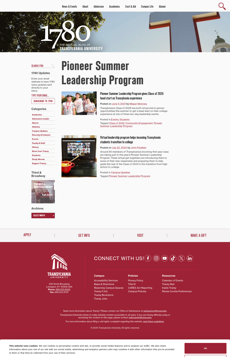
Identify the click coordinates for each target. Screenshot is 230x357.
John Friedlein (138, 147)
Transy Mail (168, 284)
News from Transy (40, 151)
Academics (114, 7)
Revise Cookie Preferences (177, 291)
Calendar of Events (172, 280)
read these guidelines (153, 321)
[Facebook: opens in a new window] (148, 258)
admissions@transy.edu (154, 311)
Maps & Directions (104, 284)
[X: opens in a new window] (181, 258)
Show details (14, 351)
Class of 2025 (116, 123)
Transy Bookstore (103, 295)
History (35, 147)
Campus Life (147, 7)
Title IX (132, 284)
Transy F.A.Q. (101, 291)
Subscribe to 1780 (43, 101)
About (85, 7)
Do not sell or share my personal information (205, 344)
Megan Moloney (138, 103)
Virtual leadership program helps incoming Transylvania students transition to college (130, 139)
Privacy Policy (135, 280)
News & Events (69, 7)
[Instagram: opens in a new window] (156, 258)
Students (125, 119)
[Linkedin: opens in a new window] (189, 258)
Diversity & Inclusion (41, 135)
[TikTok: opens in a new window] (173, 258)
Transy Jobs (100, 298)
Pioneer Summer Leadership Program (131, 125)
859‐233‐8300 (63, 289)
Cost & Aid (130, 7)
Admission (99, 7)
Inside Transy (169, 287)
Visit (140, 235)
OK (205, 332)
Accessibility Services (106, 280)
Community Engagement (139, 123)
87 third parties (32, 344)
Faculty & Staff (38, 143)
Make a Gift (199, 235)
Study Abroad (38, 159)
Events (115, 119)
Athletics (36, 127)
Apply (27, 235)
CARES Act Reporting (140, 287)
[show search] (222, 6)
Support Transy (39, 163)
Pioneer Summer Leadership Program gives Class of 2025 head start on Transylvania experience (132, 96)
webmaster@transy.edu (140, 317)
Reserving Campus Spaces (108, 287)
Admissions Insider (40, 119)
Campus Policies (137, 291)
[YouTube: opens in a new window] (164, 258)
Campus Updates (120, 172)
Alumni (162, 7)
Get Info (84, 235)
